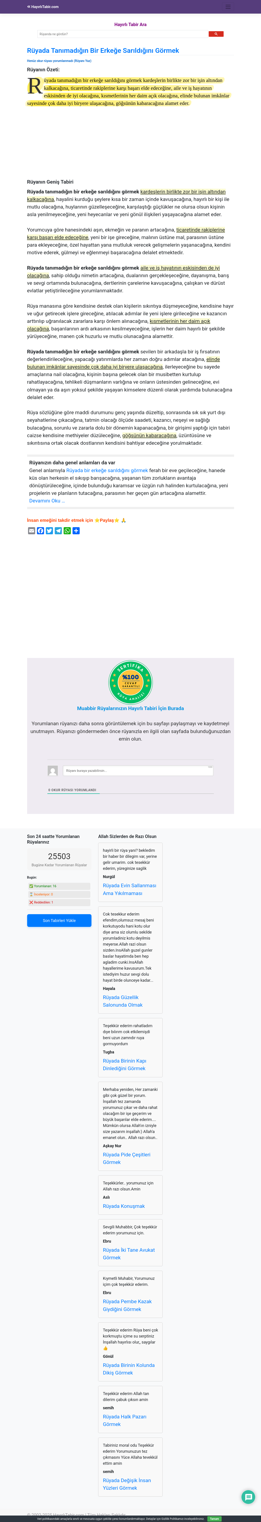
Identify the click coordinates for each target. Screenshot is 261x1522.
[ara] (122, 34)
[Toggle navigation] (228, 6)
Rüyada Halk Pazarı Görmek (124, 1420)
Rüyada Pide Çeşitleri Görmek (126, 1158)
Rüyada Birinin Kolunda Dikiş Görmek (129, 1369)
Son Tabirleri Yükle (59, 920)
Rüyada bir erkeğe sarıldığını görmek (107, 470)
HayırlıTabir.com (43, 6)
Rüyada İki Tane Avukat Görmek (129, 1254)
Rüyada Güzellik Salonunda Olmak (122, 1001)
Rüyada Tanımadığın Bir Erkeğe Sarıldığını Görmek (103, 50)
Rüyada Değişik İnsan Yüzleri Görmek (127, 1484)
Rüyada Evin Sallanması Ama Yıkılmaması (129, 889)
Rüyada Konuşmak (124, 1206)
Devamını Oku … (47, 501)
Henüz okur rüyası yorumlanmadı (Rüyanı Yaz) (59, 61)
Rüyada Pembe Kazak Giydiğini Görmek (127, 1305)
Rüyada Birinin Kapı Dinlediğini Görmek (124, 1064)
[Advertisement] (130, 146)
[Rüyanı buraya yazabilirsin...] (138, 770)
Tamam (214, 1518)
